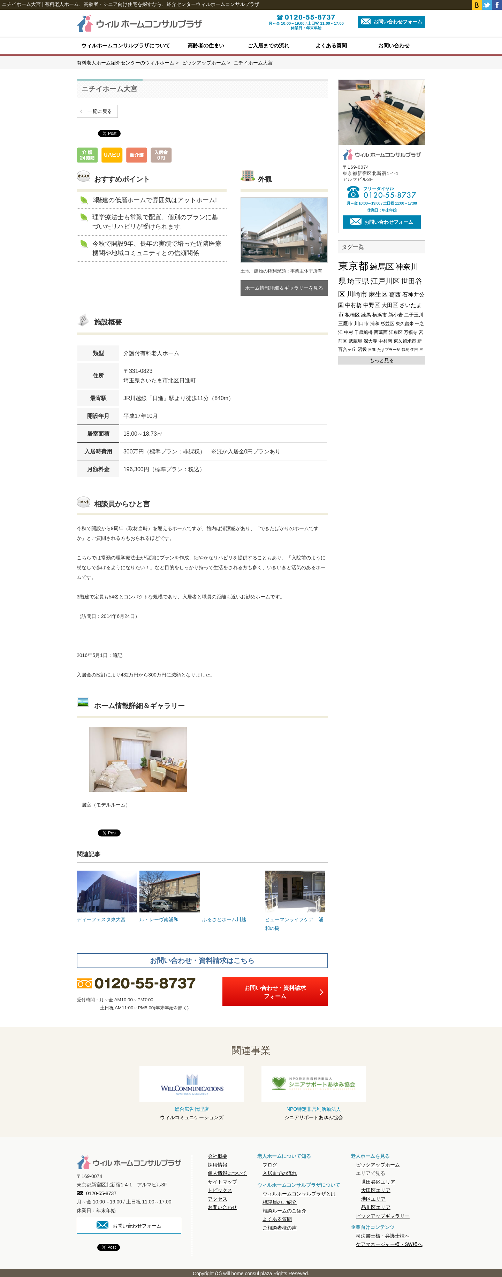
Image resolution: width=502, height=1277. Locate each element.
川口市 (361, 323)
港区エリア (373, 1198)
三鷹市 (345, 323)
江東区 (396, 332)
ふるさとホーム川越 (232, 896)
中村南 (385, 341)
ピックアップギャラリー (383, 1215)
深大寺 (370, 341)
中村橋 (353, 305)
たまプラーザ (388, 349)
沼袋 (362, 349)
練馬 (366, 315)
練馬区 (382, 266)
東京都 (353, 266)
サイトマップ (222, 1181)
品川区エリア (375, 1206)
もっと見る (382, 360)
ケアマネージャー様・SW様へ (389, 1243)
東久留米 (405, 323)
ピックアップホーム (378, 1164)
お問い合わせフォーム (391, 21)
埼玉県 (358, 281)
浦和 (374, 323)
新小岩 (395, 315)
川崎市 (357, 294)
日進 (372, 349)
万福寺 (410, 332)
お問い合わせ (394, 45)
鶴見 (405, 349)
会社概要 (217, 1155)
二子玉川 (414, 315)
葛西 (395, 294)
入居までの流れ (280, 1172)
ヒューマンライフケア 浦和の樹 (295, 900)
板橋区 (352, 315)
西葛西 (381, 332)
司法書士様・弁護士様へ (383, 1235)
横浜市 (379, 315)
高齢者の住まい (206, 45)
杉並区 (387, 323)
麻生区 (378, 294)
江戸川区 (385, 281)
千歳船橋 (364, 332)
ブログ (270, 1164)
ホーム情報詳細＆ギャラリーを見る (284, 288)
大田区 (389, 305)
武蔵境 (355, 341)
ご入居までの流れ (268, 45)
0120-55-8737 (96, 1192)
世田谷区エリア (378, 1181)
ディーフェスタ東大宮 (107, 896)
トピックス (220, 1189)
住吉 (414, 349)
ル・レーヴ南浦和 (169, 896)
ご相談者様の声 (280, 1227)
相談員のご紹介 (280, 1201)
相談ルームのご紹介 (284, 1210)
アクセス (217, 1198)
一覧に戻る (100, 111)
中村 (348, 332)
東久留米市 (405, 341)
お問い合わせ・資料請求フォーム (275, 991)
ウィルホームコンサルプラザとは (299, 1192)
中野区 (371, 305)
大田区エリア (375, 1189)
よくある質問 (331, 45)
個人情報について (227, 1172)
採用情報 (217, 1164)
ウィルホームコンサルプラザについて (125, 45)
